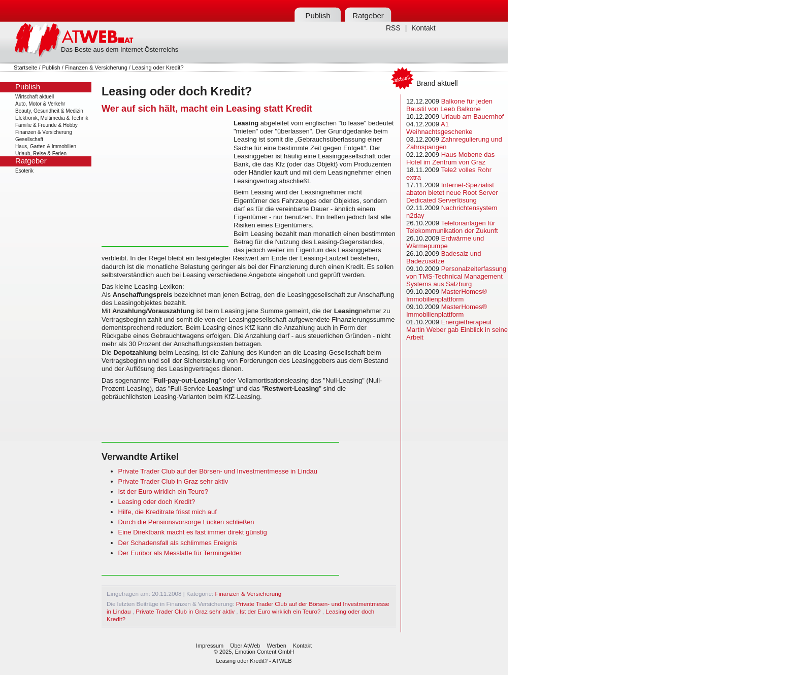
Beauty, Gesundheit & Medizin (49, 111)
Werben (276, 646)
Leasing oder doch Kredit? (156, 501)
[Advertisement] (165, 182)
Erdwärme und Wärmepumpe (445, 242)
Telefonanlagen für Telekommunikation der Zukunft (452, 226)
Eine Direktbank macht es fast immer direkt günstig (192, 532)
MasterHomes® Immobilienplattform (446, 295)
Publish (317, 15)
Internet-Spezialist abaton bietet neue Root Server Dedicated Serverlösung (452, 192)
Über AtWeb (245, 646)
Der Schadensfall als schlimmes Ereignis (178, 543)
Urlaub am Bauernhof (472, 116)
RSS (393, 28)
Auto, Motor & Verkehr (40, 104)
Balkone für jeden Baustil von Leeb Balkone (449, 105)
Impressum (209, 646)
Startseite (25, 67)
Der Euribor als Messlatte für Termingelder (180, 553)
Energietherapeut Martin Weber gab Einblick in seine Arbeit (457, 329)
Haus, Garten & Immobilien (45, 146)
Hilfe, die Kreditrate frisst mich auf (167, 512)
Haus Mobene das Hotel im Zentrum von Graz (450, 158)
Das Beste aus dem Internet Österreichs (119, 49)
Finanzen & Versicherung (96, 67)
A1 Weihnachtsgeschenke (439, 128)
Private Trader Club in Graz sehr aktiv (173, 481)
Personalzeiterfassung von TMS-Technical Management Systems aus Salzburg (456, 276)
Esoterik (24, 171)
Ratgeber (368, 15)
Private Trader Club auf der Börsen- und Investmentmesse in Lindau (217, 471)
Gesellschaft (29, 139)
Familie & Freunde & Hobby (46, 125)
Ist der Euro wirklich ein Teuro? (163, 491)
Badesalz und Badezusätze (443, 257)
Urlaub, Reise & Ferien (41, 153)
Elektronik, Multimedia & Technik (51, 118)
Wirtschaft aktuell (34, 96)
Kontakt (423, 28)
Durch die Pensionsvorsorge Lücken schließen (186, 522)
